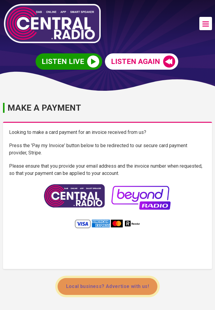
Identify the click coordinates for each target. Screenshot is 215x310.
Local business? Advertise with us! (107, 286)
